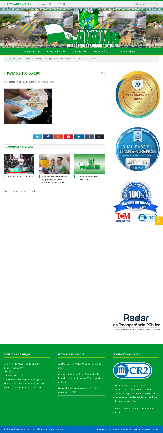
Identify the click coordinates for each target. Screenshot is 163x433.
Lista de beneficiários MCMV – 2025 (87, 178)
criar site (132, 385)
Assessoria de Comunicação (21, 82)
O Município (54, 51)
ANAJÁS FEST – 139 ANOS (52, 4)
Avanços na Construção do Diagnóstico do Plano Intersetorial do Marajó (54, 179)
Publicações (100, 51)
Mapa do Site (103, 429)
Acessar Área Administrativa (126, 429)
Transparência (127, 51)
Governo (77, 51)
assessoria (146, 389)
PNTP (126, 408)
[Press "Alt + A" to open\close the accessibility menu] (159, 220)
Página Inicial (32, 51)
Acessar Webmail (150, 429)
